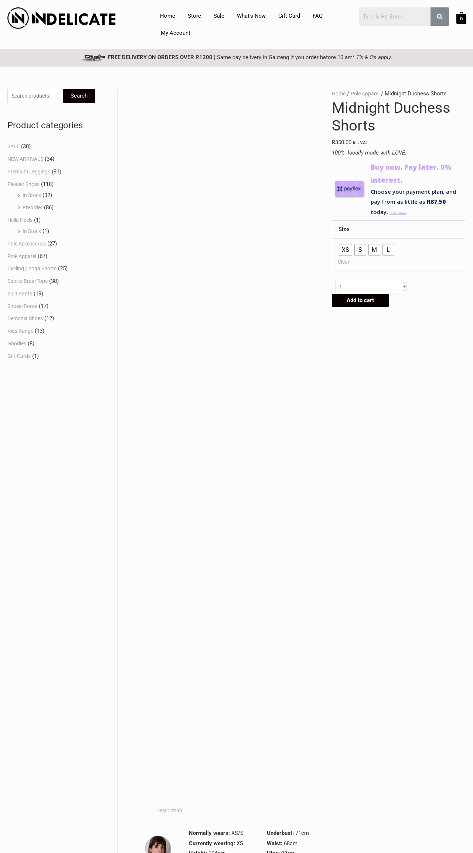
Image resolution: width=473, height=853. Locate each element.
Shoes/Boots (23, 307)
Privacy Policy (227, 836)
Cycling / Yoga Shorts (34, 270)
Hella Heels (21, 221)
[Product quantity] (371, 288)
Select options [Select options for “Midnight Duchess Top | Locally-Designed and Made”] (336, 598)
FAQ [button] (318, 16)
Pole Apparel (23, 257)
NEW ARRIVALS (26, 160)
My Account (175, 33)
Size (343, 229)
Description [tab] (170, 313)
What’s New (251, 16)
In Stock (33, 196)
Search (79, 96)
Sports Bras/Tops (29, 282)
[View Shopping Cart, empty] (461, 18)
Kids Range (21, 332)
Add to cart (360, 301)
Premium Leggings (30, 173)
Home (167, 16)
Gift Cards (19, 357)
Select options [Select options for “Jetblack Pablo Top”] (178, 583)
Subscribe (417, 735)
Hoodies (17, 345)
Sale (219, 16)
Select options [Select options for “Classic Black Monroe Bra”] (257, 590)
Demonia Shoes (27, 320)
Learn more (404, 212)
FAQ (85, 686)
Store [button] (194, 16)
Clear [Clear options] (344, 261)
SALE (14, 148)
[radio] (345, 249)
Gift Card (289, 16)
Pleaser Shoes (25, 185)
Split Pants (20, 295)
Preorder (33, 209)
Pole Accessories (29, 245)
